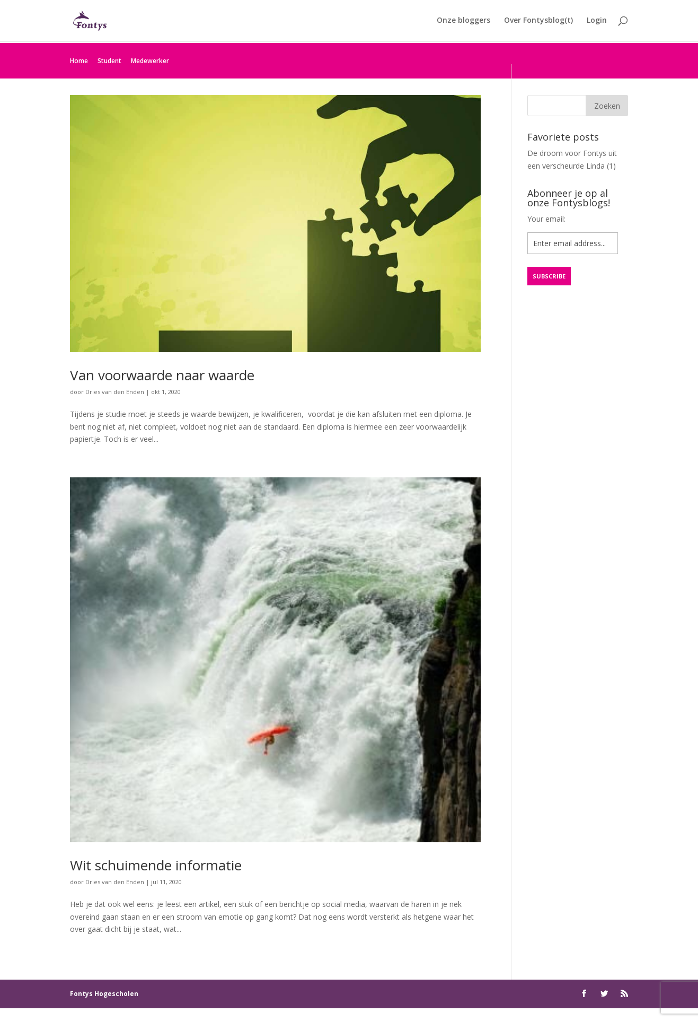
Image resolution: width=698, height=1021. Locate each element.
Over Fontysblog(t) (538, 22)
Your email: (546, 219)
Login (597, 22)
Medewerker (150, 60)
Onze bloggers (463, 22)
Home (79, 60)
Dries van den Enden (114, 392)
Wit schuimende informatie (156, 865)
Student (109, 60)
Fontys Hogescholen (104, 993)
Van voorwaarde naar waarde (162, 375)
